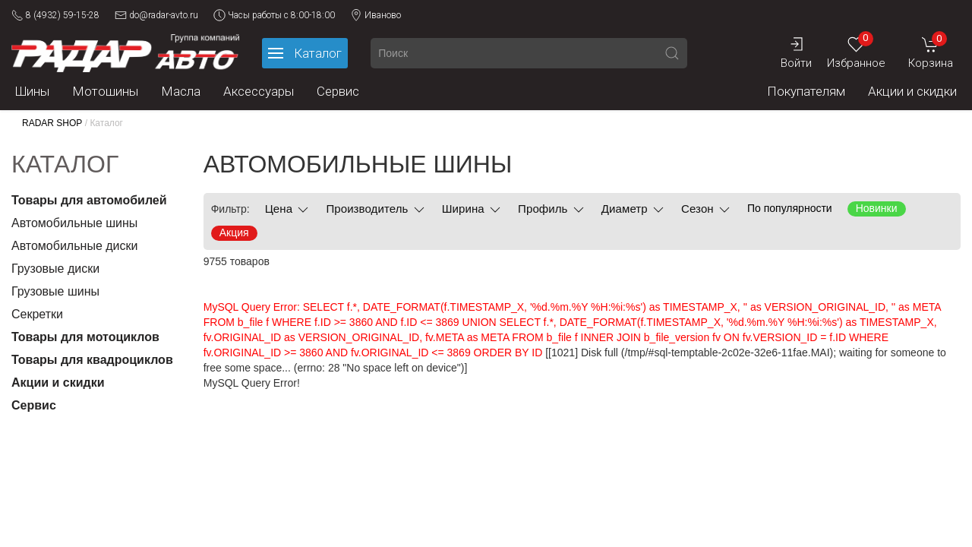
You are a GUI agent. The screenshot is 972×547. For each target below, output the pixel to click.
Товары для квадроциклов (92, 359)
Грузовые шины (55, 291)
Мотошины (105, 91)
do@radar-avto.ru (156, 15)
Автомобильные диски (74, 245)
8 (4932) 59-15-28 (55, 15)
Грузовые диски (55, 268)
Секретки (37, 314)
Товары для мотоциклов (85, 336)
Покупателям (806, 91)
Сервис (338, 91)
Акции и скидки (912, 91)
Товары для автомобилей (89, 200)
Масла (180, 91)
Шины (32, 91)
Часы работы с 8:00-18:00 (274, 15)
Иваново (375, 15)
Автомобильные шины (74, 223)
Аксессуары (258, 91)
